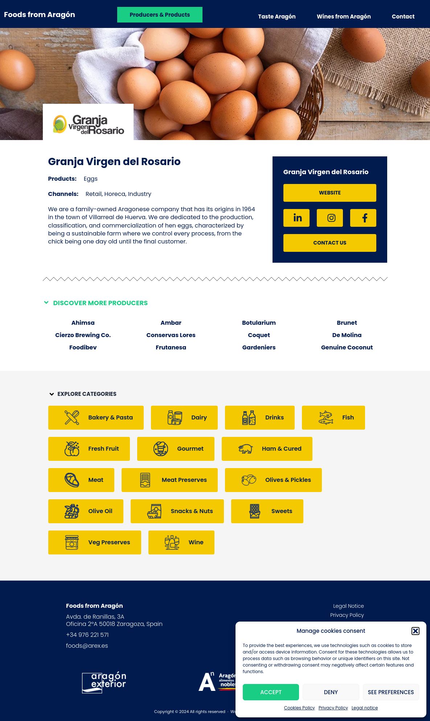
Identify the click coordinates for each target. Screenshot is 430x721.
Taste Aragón (277, 16)
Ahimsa (83, 323)
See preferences (391, 692)
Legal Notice (348, 606)
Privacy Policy (333, 708)
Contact (403, 16)
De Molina (347, 335)
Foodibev (83, 347)
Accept (271, 692)
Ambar (171, 323)
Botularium (259, 323)
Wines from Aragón (344, 16)
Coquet (259, 335)
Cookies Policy (299, 708)
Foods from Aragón (39, 14)
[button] (415, 631)
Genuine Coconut (347, 347)
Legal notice (365, 708)
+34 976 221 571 (87, 635)
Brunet (347, 323)
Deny (331, 692)
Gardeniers (259, 347)
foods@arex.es (87, 646)
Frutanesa (171, 347)
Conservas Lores (171, 335)
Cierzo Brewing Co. (83, 335)
